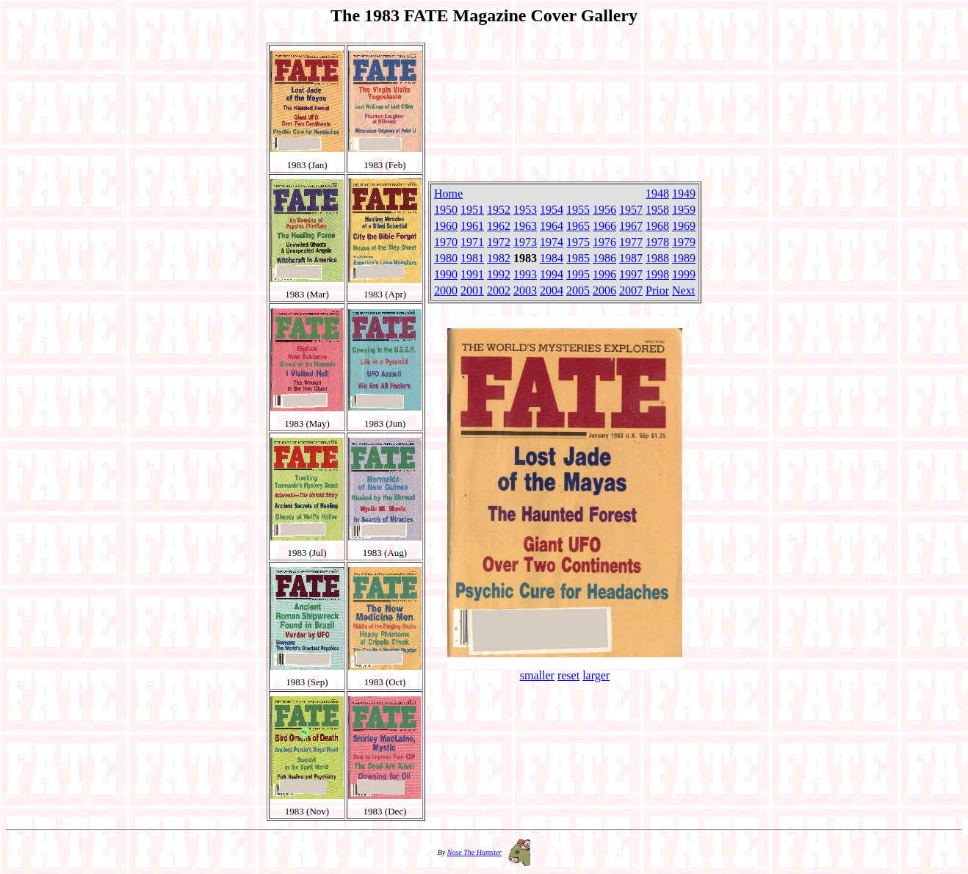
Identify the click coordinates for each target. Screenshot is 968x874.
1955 (578, 209)
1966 (604, 226)
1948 (657, 193)
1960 (446, 226)
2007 (631, 290)
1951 (472, 209)
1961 (472, 226)
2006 (604, 290)
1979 (684, 242)
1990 (446, 274)
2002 (498, 290)
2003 (525, 290)
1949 (684, 193)
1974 (551, 242)
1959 (684, 209)
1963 (525, 226)
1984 (551, 258)
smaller (537, 675)
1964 (551, 226)
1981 (472, 258)
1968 (657, 226)
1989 (684, 258)
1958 (657, 209)
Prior (657, 290)
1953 (525, 209)
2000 (446, 290)
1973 (525, 242)
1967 (631, 226)
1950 (446, 209)
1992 (498, 274)
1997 (631, 274)
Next (683, 290)
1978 (657, 242)
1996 (604, 274)
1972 (498, 242)
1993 (525, 274)
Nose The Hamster (474, 852)
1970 (446, 242)
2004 (551, 290)
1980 (446, 258)
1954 (551, 209)
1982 (498, 258)
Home (448, 193)
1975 (578, 242)
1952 (498, 209)
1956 (604, 209)
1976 (604, 242)
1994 (551, 274)
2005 (578, 290)
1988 (657, 258)
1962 (498, 226)
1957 (631, 209)
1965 (578, 226)
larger (596, 675)
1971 (472, 242)
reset (568, 675)
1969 (684, 226)
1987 (631, 258)
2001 (472, 290)
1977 (631, 242)
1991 (472, 274)
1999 (684, 274)
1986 (604, 258)
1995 (578, 274)
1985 (578, 258)
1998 (657, 274)
